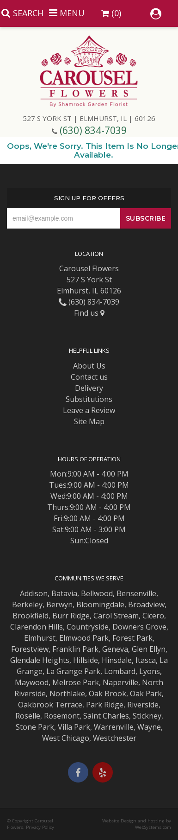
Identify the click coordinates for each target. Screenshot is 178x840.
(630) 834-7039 (93, 130)
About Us (89, 366)
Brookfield (30, 616)
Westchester (114, 738)
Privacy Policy (40, 827)
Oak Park (146, 693)
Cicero (153, 616)
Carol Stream (116, 616)
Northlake (67, 693)
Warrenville (114, 727)
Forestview (30, 649)
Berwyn (59, 604)
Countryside (88, 627)
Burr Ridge (71, 616)
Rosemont (62, 716)
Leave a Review (89, 410)
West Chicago (65, 738)
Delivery (89, 388)
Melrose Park (75, 682)
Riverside (143, 705)
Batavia (64, 593)
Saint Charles (106, 716)
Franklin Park (75, 649)
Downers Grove (139, 627)
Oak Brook (107, 693)
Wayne (149, 727)
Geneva (115, 649)
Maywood (32, 682)
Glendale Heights (39, 660)
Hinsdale (117, 660)
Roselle (27, 716)
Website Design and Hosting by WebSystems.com (136, 824)
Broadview (146, 604)
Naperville (120, 682)
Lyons (149, 671)
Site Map (89, 421)
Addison (34, 593)
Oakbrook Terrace (50, 705)
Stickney (147, 716)
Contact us (89, 377)
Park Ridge (104, 705)
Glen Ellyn (149, 649)
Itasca (145, 660)
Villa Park (74, 727)
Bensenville (136, 593)
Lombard (119, 671)
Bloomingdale (100, 604)
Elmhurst (39, 638)
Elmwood (75, 638)
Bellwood (97, 593)
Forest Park (132, 638)
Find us (89, 313)
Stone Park (35, 727)
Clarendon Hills (36, 627)
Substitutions (89, 399)
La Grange (64, 671)
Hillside (85, 660)
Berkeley (27, 604)
